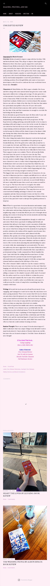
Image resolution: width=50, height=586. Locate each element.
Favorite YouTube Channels (25, 357)
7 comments (11, 499)
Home (4, 14)
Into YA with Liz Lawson (25, 354)
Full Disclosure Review (25, 359)
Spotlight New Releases (27, 369)
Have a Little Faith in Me (25, 345)
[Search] (46, 3)
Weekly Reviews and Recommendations (14, 372)
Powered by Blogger (25, 580)
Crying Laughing (25, 343)
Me (32, 14)
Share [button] (4, 366)
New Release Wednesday (14, 369)
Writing (26, 14)
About (11, 14)
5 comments (11, 567)
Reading (18, 14)
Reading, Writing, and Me (15, 7)
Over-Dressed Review (25, 352)
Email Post (11, 366)
